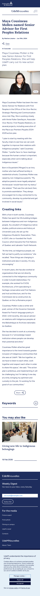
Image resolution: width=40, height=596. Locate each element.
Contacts (5, 534)
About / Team (6, 545)
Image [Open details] (35, 91)
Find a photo (6, 520)
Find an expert (7, 515)
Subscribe (8, 502)
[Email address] (20, 495)
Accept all (20, 583)
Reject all (20, 580)
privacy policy (13, 588)
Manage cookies (20, 576)
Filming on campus (8, 524)
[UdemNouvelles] (20, 11)
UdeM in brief (6, 529)
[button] (35, 11)
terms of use (25, 588)
